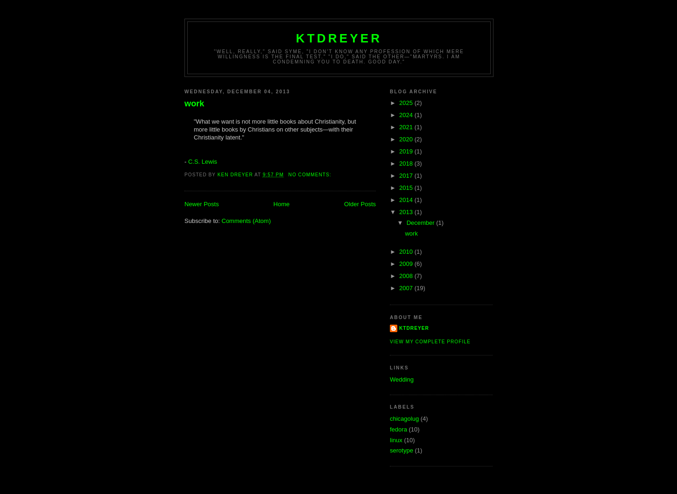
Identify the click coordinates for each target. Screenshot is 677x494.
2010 (407, 251)
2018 (407, 163)
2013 (407, 212)
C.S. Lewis (202, 161)
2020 (407, 139)
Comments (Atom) (246, 220)
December (422, 222)
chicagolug (404, 418)
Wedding (402, 379)
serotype (401, 450)
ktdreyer (339, 38)
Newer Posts (201, 204)
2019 (407, 151)
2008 (407, 275)
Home (282, 204)
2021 (407, 127)
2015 (407, 187)
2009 (407, 263)
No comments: (311, 174)
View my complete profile (430, 341)
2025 (407, 102)
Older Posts (360, 204)
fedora (398, 429)
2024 (407, 114)
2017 (407, 175)
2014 (407, 199)
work (194, 103)
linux (396, 440)
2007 (407, 288)
